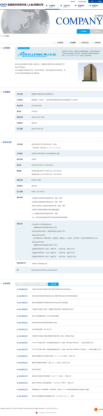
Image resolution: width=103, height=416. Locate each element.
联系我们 (96, 6)
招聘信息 (81, 6)
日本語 (99, 1)
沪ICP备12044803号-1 (51, 408)
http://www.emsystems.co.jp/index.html (44, 270)
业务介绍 (67, 6)
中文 (92, 1)
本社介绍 (96, 31)
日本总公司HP (81, 1)
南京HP (72, 1)
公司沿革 (97, 42)
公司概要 (72, 42)
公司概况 (52, 6)
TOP (1, 36)
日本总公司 (84, 42)
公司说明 (59, 42)
